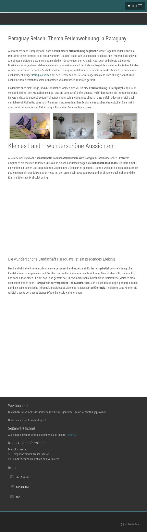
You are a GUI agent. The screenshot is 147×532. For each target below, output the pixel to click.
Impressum (22, 487)
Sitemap (71, 434)
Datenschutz (23, 476)
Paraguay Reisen (41, 75)
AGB (18, 497)
